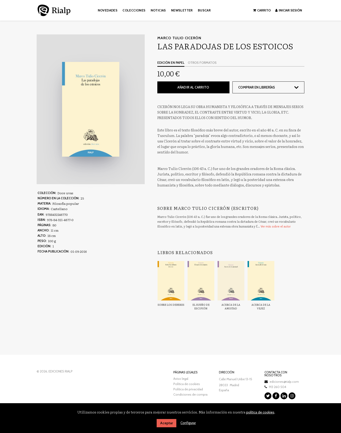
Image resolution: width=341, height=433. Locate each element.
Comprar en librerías (256, 87)
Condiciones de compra (190, 394)
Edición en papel (170, 63)
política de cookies (260, 412)
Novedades (108, 10)
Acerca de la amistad (230, 306)
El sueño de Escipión (201, 306)
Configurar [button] (188, 423)
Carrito (262, 10)
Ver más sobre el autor (276, 226)
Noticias (158, 10)
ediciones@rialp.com (284, 381)
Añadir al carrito (193, 87)
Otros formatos (202, 63)
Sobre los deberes (171, 304)
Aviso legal (180, 378)
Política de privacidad (188, 389)
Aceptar (166, 423)
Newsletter (182, 10)
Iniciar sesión (288, 10)
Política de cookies (186, 384)
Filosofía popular (65, 203)
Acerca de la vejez (260, 306)
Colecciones (134, 10)
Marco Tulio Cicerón (179, 38)
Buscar (204, 10)
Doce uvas (65, 192)
